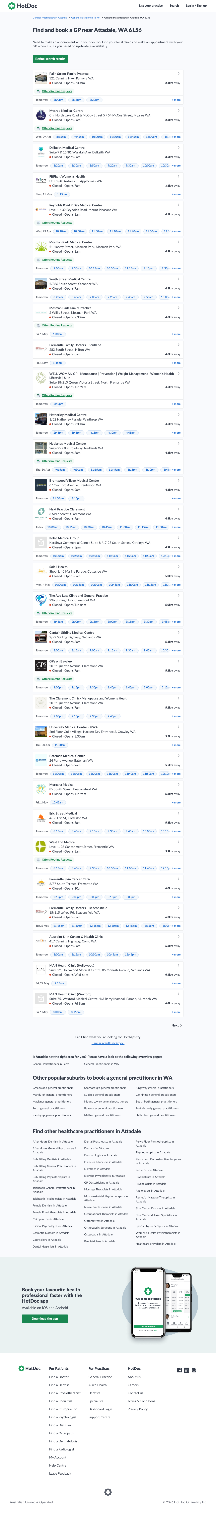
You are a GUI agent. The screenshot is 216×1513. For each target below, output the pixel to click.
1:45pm (58, 363)
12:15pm (166, 868)
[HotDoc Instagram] (194, 1370)
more (176, 100)
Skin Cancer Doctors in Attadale (155, 1208)
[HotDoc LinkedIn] (186, 1370)
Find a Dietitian (60, 1425)
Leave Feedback (60, 1473)
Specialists (95, 1401)
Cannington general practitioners (156, 1094)
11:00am (97, 231)
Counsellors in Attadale (47, 1239)
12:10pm (166, 556)
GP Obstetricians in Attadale (101, 1182)
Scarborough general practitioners (105, 1088)
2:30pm (166, 268)
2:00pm (76, 621)
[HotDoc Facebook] (179, 1370)
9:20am (112, 165)
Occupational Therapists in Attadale (106, 1214)
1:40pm (112, 687)
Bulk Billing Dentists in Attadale (52, 1159)
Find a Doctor (59, 1377)
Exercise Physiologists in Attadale (104, 1176)
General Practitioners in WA (85, 17)
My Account (57, 1457)
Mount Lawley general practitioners (106, 1101)
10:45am (107, 527)
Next (175, 1025)
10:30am (166, 165)
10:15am (94, 268)
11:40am (133, 231)
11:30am (115, 137)
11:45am (133, 137)
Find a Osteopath (61, 1433)
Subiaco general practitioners (102, 1094)
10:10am (61, 231)
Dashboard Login (100, 1409)
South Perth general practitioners (156, 1101)
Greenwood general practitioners (53, 1088)
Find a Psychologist (62, 1417)
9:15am (60, 469)
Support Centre (99, 1417)
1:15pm (62, 194)
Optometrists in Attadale (99, 1221)
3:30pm (94, 100)
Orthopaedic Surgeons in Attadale (105, 1227)
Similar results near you (108, 1043)
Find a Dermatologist (64, 1441)
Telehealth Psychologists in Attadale (54, 1198)
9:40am (130, 297)
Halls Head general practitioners (155, 1115)
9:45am (79, 137)
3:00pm (58, 100)
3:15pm (76, 100)
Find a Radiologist (61, 1449)
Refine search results (50, 59)
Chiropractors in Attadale (48, 1219)
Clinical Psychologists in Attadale (53, 1226)
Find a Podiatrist (60, 1401)
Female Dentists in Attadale (50, 1205)
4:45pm (130, 432)
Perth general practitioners (49, 1108)
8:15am (61, 137)
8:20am (58, 165)
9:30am (130, 165)
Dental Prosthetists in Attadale (103, 1141)
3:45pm (76, 432)
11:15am (130, 268)
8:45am (58, 621)
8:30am (76, 165)
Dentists (94, 1393)
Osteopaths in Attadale (98, 1234)
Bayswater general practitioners (103, 1108)
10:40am (76, 556)
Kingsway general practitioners (155, 1088)
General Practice (100, 1377)
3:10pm (76, 498)
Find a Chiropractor (63, 1409)
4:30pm (112, 432)
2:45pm (58, 432)
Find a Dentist (59, 1385)
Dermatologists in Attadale (100, 1155)
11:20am (130, 556)
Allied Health (97, 1385)
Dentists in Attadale (96, 1148)
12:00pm (151, 137)
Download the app (45, 1318)
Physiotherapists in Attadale (153, 1152)
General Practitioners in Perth (51, 1064)
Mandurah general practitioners (52, 1094)
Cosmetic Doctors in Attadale (51, 1233)
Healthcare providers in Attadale (155, 1243)
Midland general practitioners (102, 1115)
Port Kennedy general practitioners (157, 1108)
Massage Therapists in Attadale (103, 1189)
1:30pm (58, 334)
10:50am (79, 231)
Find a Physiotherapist (65, 1393)
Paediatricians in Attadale (99, 1241)
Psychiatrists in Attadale (150, 1177)
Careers (133, 1385)
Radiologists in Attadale (150, 1190)
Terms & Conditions (141, 1401)
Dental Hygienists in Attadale (50, 1246)
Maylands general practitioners (52, 1101)
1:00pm (58, 687)
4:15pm (94, 432)
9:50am (148, 297)
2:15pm (148, 268)
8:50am (94, 165)
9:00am (58, 268)
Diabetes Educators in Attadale (103, 1162)
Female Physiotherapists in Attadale (54, 1212)
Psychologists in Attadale (151, 1184)
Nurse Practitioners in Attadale (103, 1207)
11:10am (115, 231)
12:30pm (113, 926)
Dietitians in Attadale (97, 1169)
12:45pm (131, 926)
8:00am (58, 650)
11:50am (151, 231)
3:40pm (58, 404)
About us (134, 1377)
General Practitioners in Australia (50, 17)
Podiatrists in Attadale (149, 1170)
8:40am (76, 297)
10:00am (97, 137)
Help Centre (57, 1465)
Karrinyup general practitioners (52, 1115)
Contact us (135, 1393)
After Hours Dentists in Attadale (53, 1141)
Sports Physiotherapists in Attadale (157, 1226)
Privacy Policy (138, 1409)
